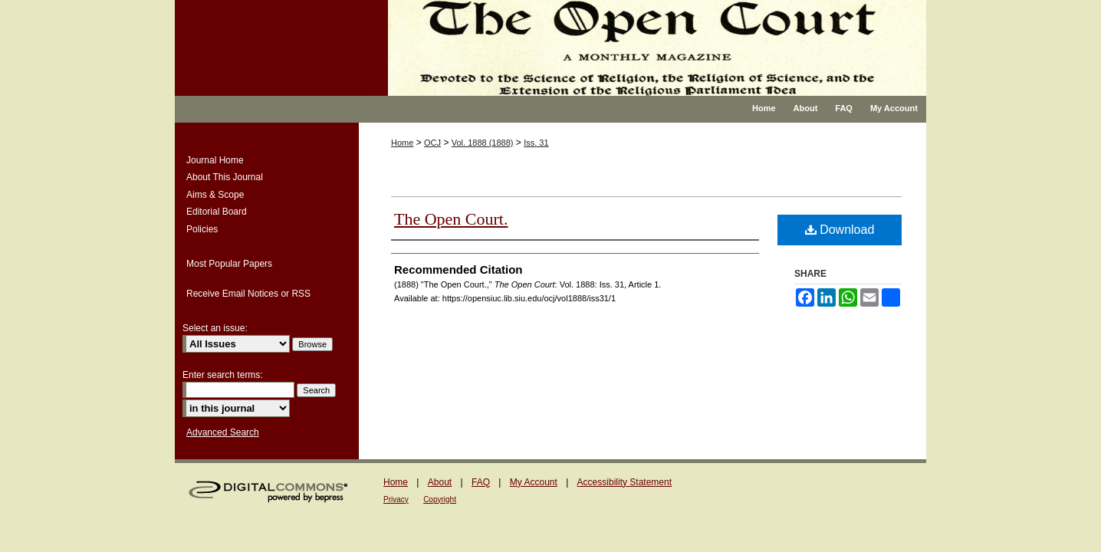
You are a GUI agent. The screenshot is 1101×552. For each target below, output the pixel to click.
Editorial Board (216, 211)
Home (402, 142)
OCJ (432, 142)
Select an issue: (215, 328)
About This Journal (224, 177)
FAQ (481, 482)
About (440, 482)
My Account (533, 482)
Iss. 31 (536, 142)
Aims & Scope (215, 194)
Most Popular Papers (229, 263)
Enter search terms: (222, 375)
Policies (202, 229)
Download (840, 229)
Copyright (439, 499)
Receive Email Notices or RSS (248, 293)
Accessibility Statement (624, 482)
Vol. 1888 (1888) (483, 142)
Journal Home (215, 160)
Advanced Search (222, 432)
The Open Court (646, 48)
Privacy (396, 499)
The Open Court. (451, 218)
